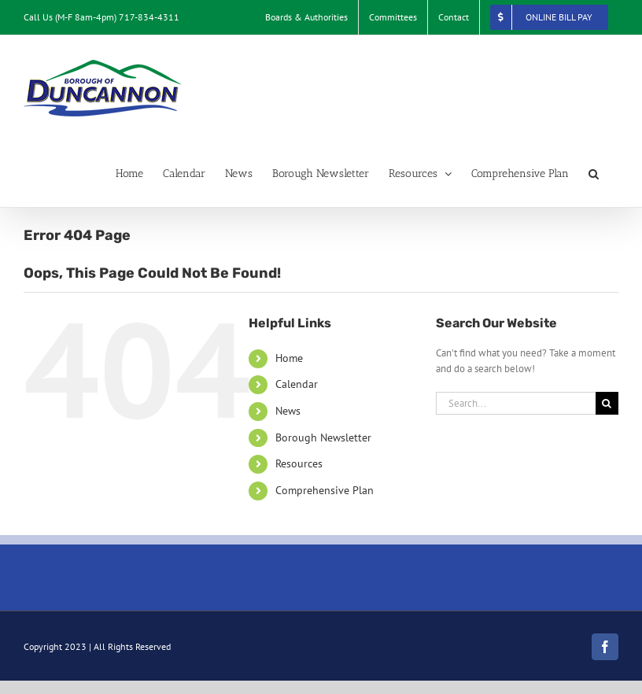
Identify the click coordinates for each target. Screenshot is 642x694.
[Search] (607, 403)
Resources (299, 463)
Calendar (296, 384)
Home (289, 358)
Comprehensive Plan (324, 490)
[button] (593, 174)
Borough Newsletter (323, 437)
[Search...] (516, 403)
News (288, 411)
